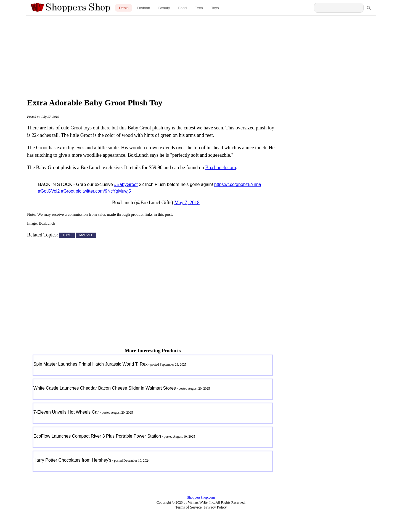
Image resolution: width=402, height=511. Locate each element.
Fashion (143, 8)
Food (182, 8)
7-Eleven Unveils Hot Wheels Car (66, 412)
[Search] (368, 7)
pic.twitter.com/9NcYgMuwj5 (103, 191)
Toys (215, 8)
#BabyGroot (125, 184)
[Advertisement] (201, 55)
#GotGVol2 (49, 191)
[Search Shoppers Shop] (339, 8)
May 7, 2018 (187, 202)
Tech (199, 8)
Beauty (164, 8)
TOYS (66, 235)
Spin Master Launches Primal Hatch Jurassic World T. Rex (90, 364)
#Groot (68, 191)
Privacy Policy (215, 507)
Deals (124, 8)
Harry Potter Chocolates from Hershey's (72, 460)
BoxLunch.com (220, 167)
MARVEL (86, 235)
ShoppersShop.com (201, 497)
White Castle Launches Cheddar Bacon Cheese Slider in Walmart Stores (104, 388)
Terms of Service (188, 507)
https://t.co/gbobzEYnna (237, 184)
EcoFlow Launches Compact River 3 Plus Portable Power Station (97, 436)
